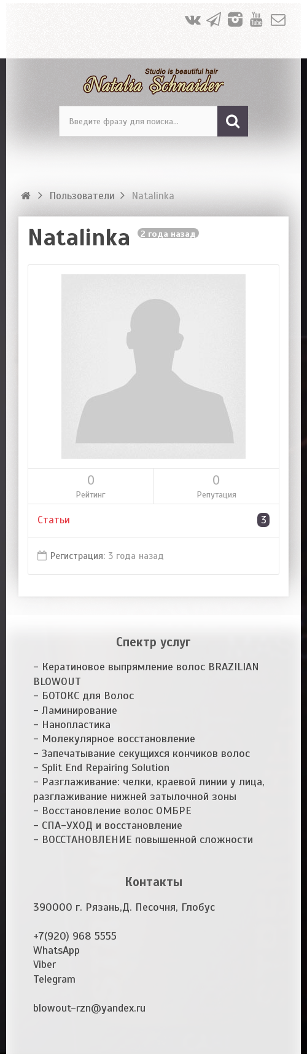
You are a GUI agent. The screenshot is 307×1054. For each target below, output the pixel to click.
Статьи (153, 520)
